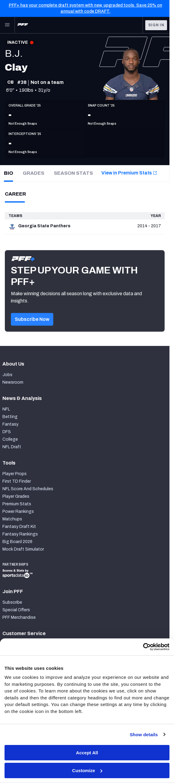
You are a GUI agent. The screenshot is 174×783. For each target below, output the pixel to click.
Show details (144, 734)
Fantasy (10, 424)
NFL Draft (11, 447)
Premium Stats (16, 504)
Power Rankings (18, 511)
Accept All (87, 752)
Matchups (12, 519)
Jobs (7, 374)
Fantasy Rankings (20, 534)
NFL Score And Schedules (27, 489)
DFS (6, 432)
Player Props (14, 473)
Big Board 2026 (17, 541)
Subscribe (12, 602)
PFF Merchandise (19, 617)
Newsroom (12, 382)
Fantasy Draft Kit (19, 526)
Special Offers (16, 610)
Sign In (156, 25)
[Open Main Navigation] (7, 25)
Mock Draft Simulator (23, 549)
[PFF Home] (22, 25)
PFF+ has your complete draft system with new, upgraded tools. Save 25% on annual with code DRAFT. (85, 8)
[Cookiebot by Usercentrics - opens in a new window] (143, 647)
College (10, 439)
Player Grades (15, 496)
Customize (87, 770)
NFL (6, 409)
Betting (10, 416)
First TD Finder (16, 481)
